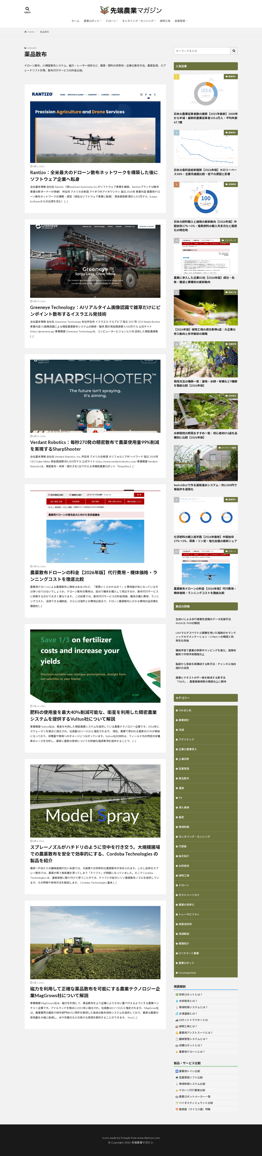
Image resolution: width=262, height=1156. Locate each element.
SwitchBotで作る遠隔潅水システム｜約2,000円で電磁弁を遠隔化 (205, 487)
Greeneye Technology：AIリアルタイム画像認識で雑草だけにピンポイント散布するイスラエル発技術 (95, 311)
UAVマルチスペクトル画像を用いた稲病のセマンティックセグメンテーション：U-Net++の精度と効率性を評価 (206, 636)
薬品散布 (44, 31)
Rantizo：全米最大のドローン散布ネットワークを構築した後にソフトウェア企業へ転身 (94, 176)
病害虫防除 (185, 924)
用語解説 (232, 184)
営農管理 (180, 20)
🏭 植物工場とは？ (186, 1026)
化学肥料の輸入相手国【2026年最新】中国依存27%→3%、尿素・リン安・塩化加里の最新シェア (205, 539)
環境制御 (184, 826)
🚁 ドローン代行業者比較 (190, 1090)
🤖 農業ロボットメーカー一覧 (192, 1096)
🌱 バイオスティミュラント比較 (194, 1102)
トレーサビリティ (189, 914)
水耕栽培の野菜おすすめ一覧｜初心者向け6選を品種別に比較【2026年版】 (205, 435)
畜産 (181, 817)
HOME (31, 31)
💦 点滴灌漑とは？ (186, 1013)
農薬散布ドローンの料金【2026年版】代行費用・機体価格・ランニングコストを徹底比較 (93, 576)
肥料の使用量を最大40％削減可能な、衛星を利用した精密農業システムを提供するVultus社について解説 (93, 715)
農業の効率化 (186, 904)
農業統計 (232, 76)
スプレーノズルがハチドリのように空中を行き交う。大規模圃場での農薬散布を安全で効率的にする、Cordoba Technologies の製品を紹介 (95, 853)
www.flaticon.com (148, 1137)
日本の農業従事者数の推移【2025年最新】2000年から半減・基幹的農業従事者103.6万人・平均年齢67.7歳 (206, 118)
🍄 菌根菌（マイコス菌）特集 (192, 1109)
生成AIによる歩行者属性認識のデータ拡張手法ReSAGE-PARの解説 (203, 621)
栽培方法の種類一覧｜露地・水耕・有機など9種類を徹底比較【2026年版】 (205, 383)
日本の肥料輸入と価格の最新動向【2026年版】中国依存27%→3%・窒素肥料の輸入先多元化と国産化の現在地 (205, 226)
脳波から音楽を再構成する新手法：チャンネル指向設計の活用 (206, 665)
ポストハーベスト (189, 894)
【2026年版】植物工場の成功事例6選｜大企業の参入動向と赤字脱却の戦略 (205, 331)
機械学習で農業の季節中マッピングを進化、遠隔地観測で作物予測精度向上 (206, 652)
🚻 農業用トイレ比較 (187, 1071)
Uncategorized (187, 972)
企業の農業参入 (188, 749)
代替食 (183, 846)
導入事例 (184, 807)
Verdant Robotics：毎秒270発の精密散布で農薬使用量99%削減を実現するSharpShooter (94, 445)
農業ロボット (91, 20)
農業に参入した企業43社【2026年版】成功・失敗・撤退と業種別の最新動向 (204, 280)
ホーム (75, 20)
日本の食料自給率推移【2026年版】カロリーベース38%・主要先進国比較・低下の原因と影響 (205, 172)
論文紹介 (184, 856)
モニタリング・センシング (138, 20)
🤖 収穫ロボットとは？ (189, 1045)
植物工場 (165, 20)
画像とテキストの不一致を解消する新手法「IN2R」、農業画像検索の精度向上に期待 (201, 679)
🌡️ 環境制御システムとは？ (191, 1007)
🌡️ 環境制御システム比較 (190, 1083)
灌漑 (181, 788)
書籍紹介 (184, 943)
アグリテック (230, 240)
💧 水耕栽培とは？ (186, 1000)
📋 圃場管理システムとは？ (191, 1039)
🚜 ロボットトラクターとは (191, 1019)
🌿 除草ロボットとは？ (189, 994)
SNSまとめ (185, 710)
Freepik (125, 1137)
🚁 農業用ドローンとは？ (190, 1051)
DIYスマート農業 (229, 448)
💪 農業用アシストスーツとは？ (194, 1032)
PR (180, 797)
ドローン (111, 20)
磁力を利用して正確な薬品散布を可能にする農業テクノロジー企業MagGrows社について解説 (95, 992)
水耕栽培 (232, 396)
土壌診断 (184, 758)
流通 (181, 729)
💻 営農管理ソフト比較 (189, 1077)
